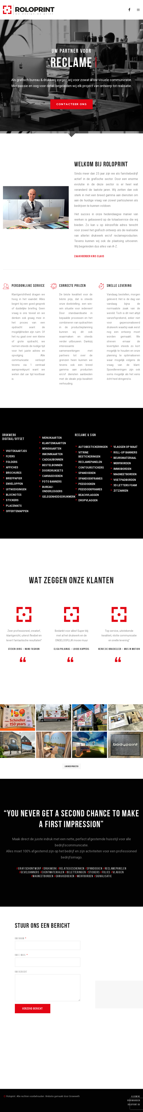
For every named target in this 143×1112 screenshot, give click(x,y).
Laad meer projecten (71, 766)
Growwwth (74, 1096)
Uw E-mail (21, 954)
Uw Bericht (21, 971)
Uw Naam (21, 938)
